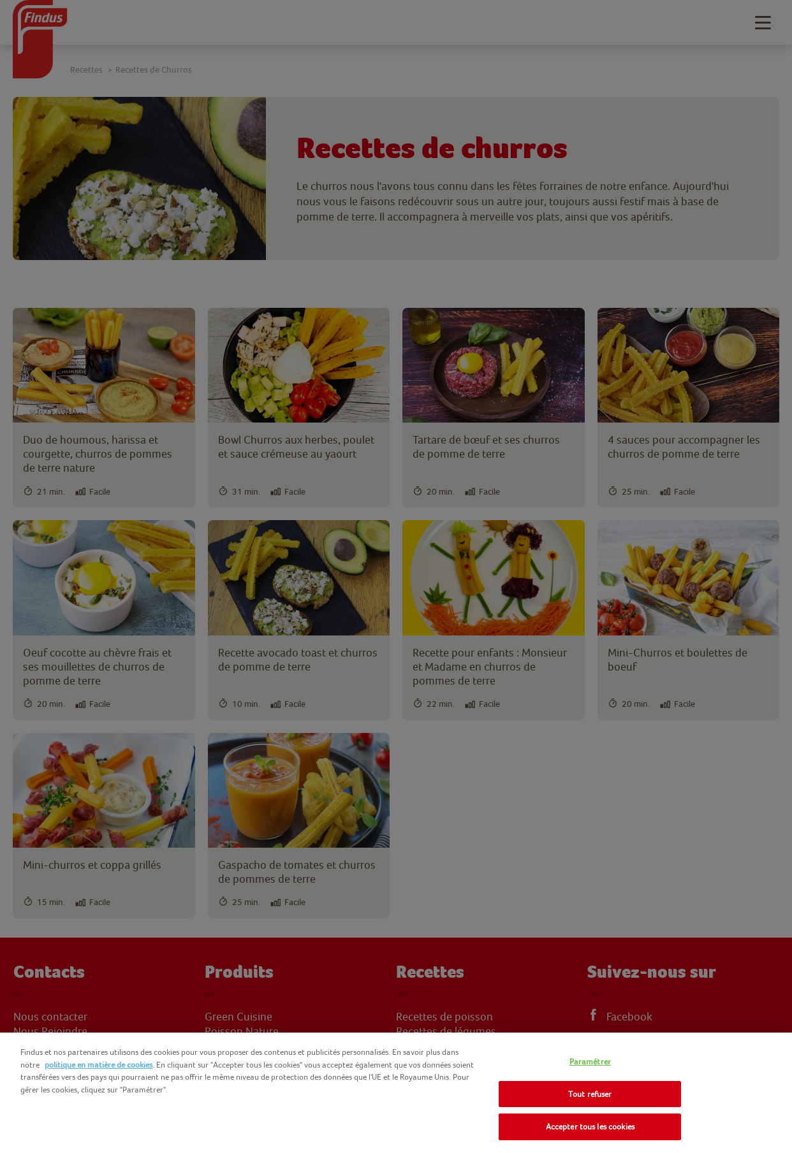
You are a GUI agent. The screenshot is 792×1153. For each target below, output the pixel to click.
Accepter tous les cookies (590, 1126)
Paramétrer (590, 1061)
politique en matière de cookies (98, 1065)
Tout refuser (590, 1094)
